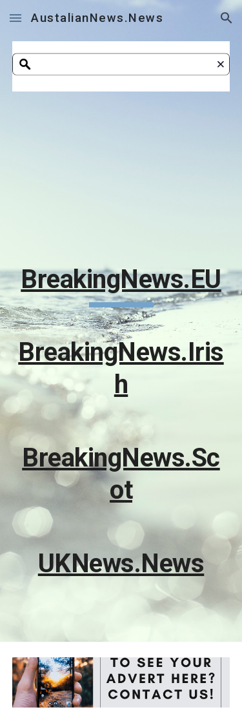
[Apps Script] (121, 176)
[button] (15, 17)
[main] (121, 428)
